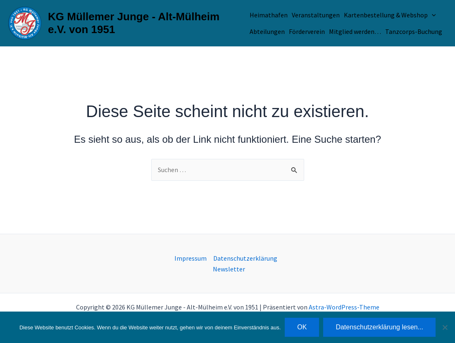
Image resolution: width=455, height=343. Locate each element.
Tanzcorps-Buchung (413, 31)
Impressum (190, 258)
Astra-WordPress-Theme (344, 307)
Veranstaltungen (316, 15)
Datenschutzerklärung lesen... (379, 327)
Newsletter (229, 269)
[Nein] (445, 327)
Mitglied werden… (355, 31)
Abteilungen (267, 31)
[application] (432, 15)
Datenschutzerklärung (245, 258)
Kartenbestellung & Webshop (390, 15)
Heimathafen (269, 15)
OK (302, 327)
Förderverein (307, 31)
